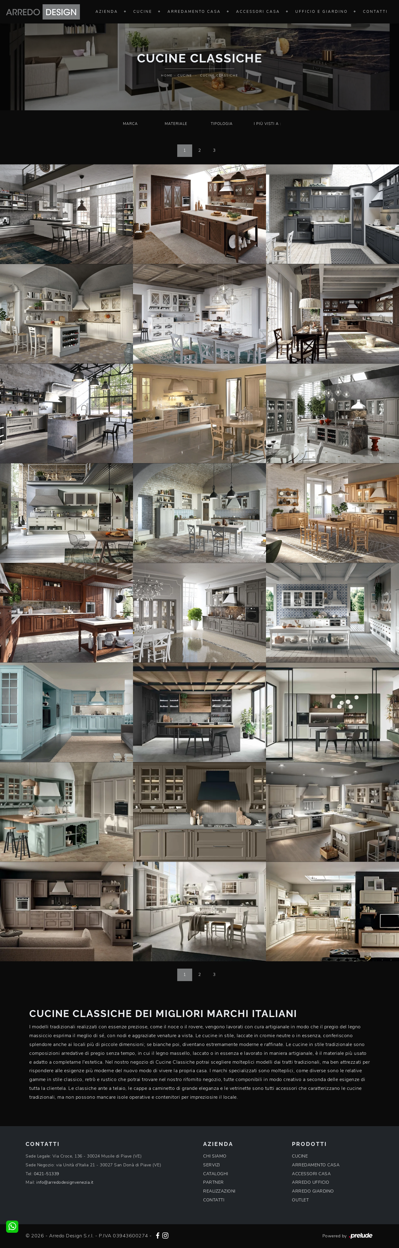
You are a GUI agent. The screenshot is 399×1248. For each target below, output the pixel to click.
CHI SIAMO (215, 1156)
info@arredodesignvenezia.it (65, 1182)
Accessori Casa (258, 11)
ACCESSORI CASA (311, 1174)
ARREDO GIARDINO (313, 1191)
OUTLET (300, 1200)
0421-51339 (46, 1174)
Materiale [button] (176, 123)
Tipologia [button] (222, 123)
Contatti (375, 11)
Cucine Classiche (219, 75)
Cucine (142, 11)
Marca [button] (130, 123)
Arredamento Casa (194, 11)
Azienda (106, 11)
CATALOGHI (215, 1174)
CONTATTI (213, 1200)
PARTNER (213, 1182)
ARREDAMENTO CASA (316, 1165)
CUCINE (300, 1156)
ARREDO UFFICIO (310, 1182)
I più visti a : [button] (267, 123)
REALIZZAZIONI (219, 1191)
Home (167, 75)
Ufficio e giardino (321, 11)
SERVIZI (211, 1165)
